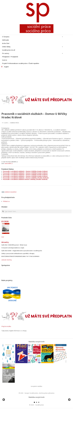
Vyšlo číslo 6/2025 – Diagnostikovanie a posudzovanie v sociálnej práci (21, 250)
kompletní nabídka (36, 386)
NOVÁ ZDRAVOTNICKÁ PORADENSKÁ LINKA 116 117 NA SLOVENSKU (20, 256)
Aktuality (5, 242)
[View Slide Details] (9, 411)
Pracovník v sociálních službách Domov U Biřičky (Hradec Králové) (25, 179)
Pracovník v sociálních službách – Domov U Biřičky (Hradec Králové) (26, 178)
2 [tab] (36, 424)
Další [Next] (69, 410)
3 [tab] (38, 424)
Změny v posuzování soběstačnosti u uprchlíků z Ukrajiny (17, 253)
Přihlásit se (6, 201)
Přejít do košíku (6, 326)
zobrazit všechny (6, 260)
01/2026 (4, 221)
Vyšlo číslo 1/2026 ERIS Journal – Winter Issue (14, 245)
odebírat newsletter (9, 192)
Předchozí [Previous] (3, 410)
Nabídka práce (14, 123)
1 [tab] (34, 424)
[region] (36, 411)
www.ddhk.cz (9, 163)
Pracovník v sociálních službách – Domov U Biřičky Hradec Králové (25, 171)
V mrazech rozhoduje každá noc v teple (12, 248)
